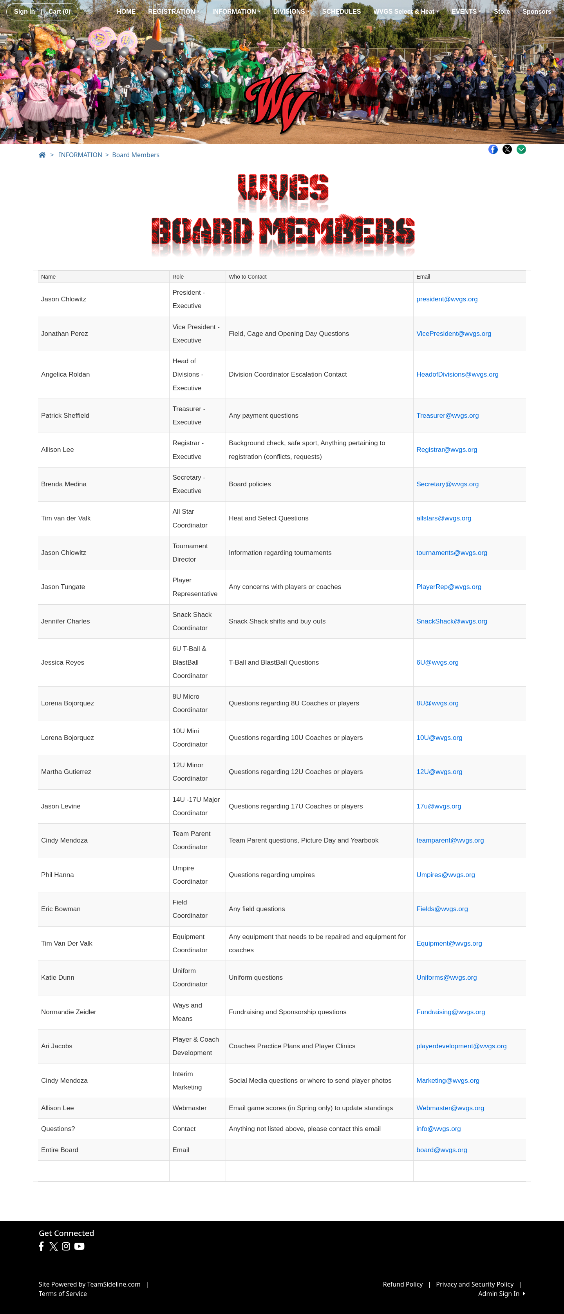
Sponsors (536, 11)
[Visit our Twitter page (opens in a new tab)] (54, 1246)
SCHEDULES (341, 11)
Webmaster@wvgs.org (450, 1108)
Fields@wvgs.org (442, 909)
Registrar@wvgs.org (446, 449)
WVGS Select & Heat (406, 11)
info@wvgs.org (438, 1129)
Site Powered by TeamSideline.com (90, 1284)
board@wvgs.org (441, 1150)
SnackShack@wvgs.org (451, 621)
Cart (59, 11)
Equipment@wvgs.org (449, 943)
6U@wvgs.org (437, 662)
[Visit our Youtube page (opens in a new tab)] (81, 1247)
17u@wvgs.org (438, 806)
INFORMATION (236, 11)
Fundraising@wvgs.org (450, 1012)
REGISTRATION (174, 11)
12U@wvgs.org (439, 772)
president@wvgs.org (446, 299)
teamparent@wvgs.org (450, 840)
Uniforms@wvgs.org (446, 977)
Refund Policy (403, 1284)
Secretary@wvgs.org (447, 484)
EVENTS (466, 11)
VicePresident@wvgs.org (453, 333)
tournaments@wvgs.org (451, 552)
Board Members (135, 154)
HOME (126, 11)
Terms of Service (63, 1293)
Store (502, 11)
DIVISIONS (291, 11)
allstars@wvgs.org (443, 518)
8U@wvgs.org (437, 703)
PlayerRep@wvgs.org (448, 587)
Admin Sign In (501, 1293)
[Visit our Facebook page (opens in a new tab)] (43, 1247)
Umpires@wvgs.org (445, 875)
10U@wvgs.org (439, 737)
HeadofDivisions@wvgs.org (457, 374)
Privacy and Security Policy (474, 1284)
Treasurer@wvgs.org (447, 415)
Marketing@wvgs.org (447, 1080)
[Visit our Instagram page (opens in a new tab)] (68, 1247)
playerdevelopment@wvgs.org (461, 1046)
